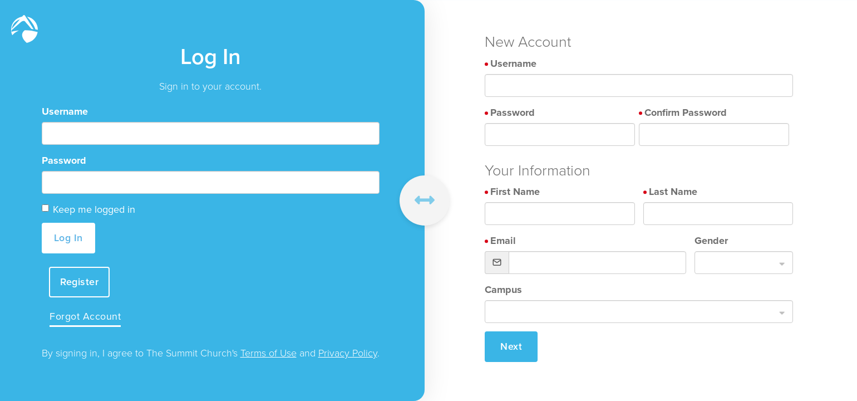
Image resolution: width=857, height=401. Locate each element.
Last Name (673, 191)
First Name (515, 191)
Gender (711, 240)
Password (64, 160)
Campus (503, 289)
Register (80, 282)
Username (65, 111)
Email (503, 240)
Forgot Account (86, 317)
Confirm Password (685, 112)
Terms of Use (268, 353)
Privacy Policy (347, 353)
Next (511, 346)
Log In (68, 238)
